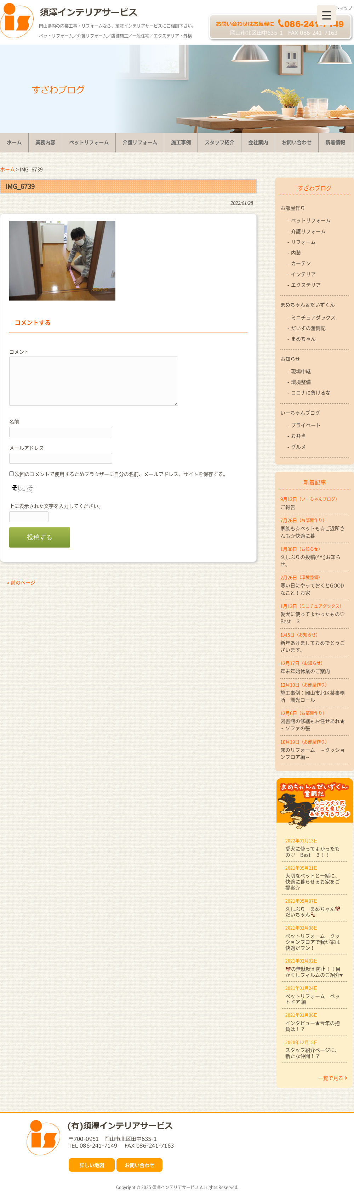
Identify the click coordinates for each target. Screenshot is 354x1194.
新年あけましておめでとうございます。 (312, 646)
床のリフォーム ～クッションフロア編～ (312, 753)
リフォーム (303, 241)
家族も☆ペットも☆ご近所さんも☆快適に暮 (312, 532)
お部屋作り (292, 207)
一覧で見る (332, 1077)
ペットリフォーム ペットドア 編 (312, 998)
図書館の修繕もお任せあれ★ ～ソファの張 (314, 724)
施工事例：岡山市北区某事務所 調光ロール (312, 696)
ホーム (7, 169)
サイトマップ (339, 8)
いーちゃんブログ (300, 412)
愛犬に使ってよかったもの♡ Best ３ (314, 617)
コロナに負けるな (311, 392)
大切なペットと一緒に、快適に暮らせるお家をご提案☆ (312, 881)
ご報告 (287, 506)
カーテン (301, 263)
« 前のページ (21, 582)
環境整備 (301, 381)
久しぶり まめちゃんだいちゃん (312, 911)
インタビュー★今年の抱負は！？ (312, 1025)
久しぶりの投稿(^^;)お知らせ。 (310, 560)
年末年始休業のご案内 (305, 670)
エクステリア (306, 284)
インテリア (303, 274)
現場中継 (301, 371)
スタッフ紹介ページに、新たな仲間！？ (312, 1052)
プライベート (306, 424)
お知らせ (290, 358)
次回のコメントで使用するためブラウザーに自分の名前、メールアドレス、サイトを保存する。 (121, 473)
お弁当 (298, 435)
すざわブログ (315, 188)
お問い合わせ (139, 1164)
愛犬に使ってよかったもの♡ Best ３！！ (312, 851)
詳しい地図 (91, 1164)
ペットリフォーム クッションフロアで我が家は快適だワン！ (312, 941)
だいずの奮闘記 (308, 327)
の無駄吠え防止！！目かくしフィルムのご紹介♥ (314, 971)
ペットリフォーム (311, 220)
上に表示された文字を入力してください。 (56, 505)
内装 (296, 252)
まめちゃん (303, 338)
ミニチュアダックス (313, 317)
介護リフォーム (308, 231)
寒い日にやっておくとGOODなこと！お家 (312, 589)
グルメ (298, 446)
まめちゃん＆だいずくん (307, 304)
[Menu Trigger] (326, 15)
